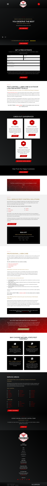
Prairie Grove (33, 393)
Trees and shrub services (12, 266)
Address (8, 61)
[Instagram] (22, 480)
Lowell (9, 398)
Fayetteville (33, 391)
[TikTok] (26, 480)
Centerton (32, 398)
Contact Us (23, 428)
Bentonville (21, 397)
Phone (8, 58)
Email (25, 58)
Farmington (21, 393)
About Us (23, 452)
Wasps (9, 209)
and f (14, 264)
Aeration (9, 268)
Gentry (21, 394)
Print (27, 241)
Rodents (27, 211)
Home (23, 451)
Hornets (27, 209)
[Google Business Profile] (17, 480)
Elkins (9, 393)
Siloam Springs (22, 395)
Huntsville (10, 395)
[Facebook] (20, 480)
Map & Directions (23, 465)
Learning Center (23, 456)
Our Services (23, 454)
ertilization (16, 264)
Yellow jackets (10, 211)
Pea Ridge (9, 394)
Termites (9, 212)
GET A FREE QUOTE (23, 28)
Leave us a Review (23, 43)
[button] (5, 37)
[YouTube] (29, 480)
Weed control (10, 264)
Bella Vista (10, 397)
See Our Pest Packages (23, 330)
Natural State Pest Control (12, 92)
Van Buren (32, 394)
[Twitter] (24, 480)
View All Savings (12, 225)
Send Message (23, 77)
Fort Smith (33, 395)
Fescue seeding (10, 267)
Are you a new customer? (11, 64)
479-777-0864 (23, 446)
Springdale (32, 397)
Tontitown (21, 391)
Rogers (9, 391)
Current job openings (13, 411)
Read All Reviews (23, 173)
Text (20, 241)
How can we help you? (10, 66)
